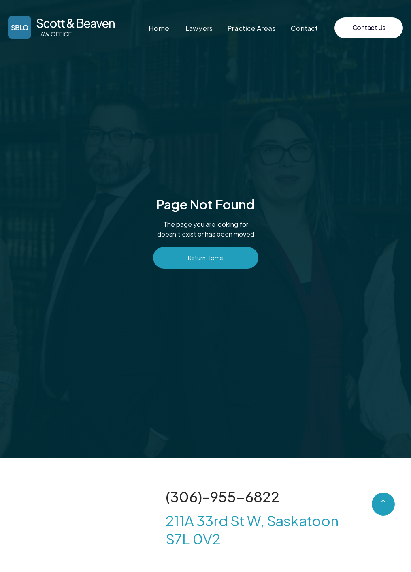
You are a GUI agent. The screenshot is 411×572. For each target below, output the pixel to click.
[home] (61, 27)
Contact (304, 27)
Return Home (205, 257)
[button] (252, 28)
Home (159, 27)
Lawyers (199, 27)
